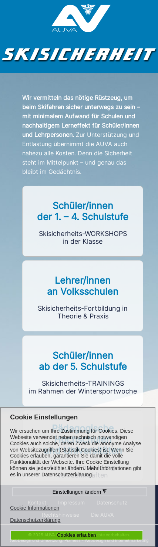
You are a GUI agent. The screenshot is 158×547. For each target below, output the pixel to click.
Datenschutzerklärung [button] (35, 520)
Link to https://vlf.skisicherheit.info (83, 295)
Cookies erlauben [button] (76, 535)
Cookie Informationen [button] (34, 508)
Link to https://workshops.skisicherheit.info (83, 221)
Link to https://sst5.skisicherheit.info (83, 370)
